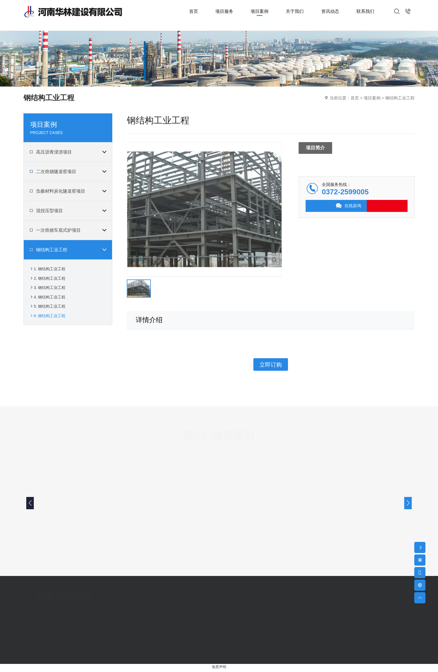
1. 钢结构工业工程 (48, 269)
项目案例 (372, 97)
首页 (355, 97)
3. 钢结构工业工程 (48, 292)
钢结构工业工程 (400, 97)
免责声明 (219, 669)
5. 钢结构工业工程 (48, 315)
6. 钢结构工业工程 (48, 327)
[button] (408, 505)
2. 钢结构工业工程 (48, 281)
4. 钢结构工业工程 (48, 304)
